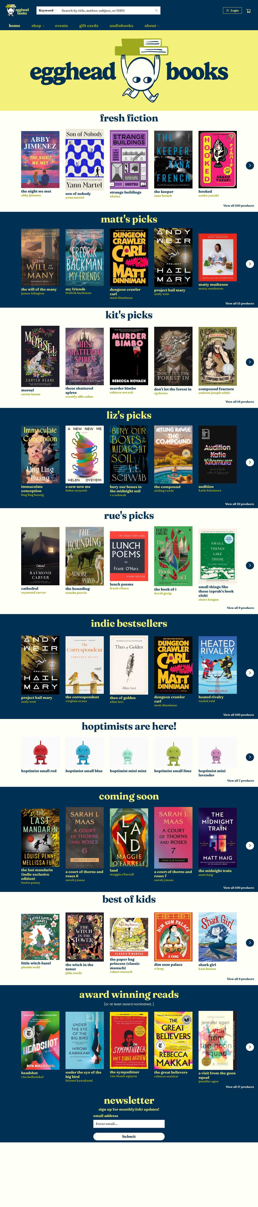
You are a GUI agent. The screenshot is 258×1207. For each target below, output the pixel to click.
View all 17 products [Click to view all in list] (240, 1087)
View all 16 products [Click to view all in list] (240, 401)
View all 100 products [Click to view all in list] (238, 205)
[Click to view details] (40, 159)
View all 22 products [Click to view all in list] (239, 504)
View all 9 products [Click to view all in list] (240, 608)
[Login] (232, 10)
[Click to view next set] (250, 165)
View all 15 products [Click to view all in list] (240, 303)
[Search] (156, 10)
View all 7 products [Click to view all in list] (240, 780)
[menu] (129, 25)
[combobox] (48, 10)
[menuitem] (14, 25)
